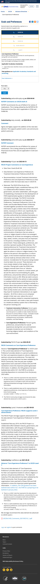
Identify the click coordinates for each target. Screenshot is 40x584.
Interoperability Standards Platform (24, 6)
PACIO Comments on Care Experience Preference (18, 345)
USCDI (10, 11)
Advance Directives (21, 11)
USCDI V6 (20, 41)
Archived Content (7, 544)
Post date (4, 86)
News (4, 540)
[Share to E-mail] (35, 22)
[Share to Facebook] (30, 22)
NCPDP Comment (7, 143)
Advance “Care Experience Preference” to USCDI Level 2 (20, 464)
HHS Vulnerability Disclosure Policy (13, 561)
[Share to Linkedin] (32, 22)
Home (3, 11)
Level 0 (20, 50)
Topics (4, 542)
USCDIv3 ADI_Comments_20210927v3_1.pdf (17, 518)
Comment (4, 123)
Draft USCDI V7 (20, 45)
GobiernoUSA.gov (7, 557)
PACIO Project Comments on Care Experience (17, 165)
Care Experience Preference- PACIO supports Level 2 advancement (19, 411)
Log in (31, 6)
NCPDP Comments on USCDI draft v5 (14, 102)
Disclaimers (6, 553)
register (9, 527)
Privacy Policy (6, 551)
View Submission (6, 78)
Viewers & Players (7, 555)
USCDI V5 (20, 36)
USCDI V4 (20, 32)
